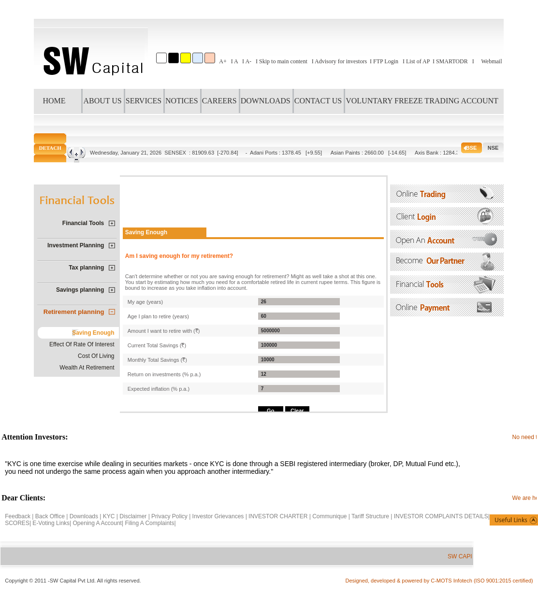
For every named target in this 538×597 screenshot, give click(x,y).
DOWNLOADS (266, 101)
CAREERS (219, 101)
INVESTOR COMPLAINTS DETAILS (441, 516)
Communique (329, 516)
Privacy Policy (169, 516)
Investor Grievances (218, 516)
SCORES (17, 523)
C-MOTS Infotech (452, 580)
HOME (54, 101)
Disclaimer (132, 516)
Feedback (17, 516)
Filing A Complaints (149, 523)
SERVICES (143, 101)
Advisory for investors (341, 61)
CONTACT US (318, 101)
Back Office (50, 516)
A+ (222, 61)
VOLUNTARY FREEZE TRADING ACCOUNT (422, 101)
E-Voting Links (51, 523)
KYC (109, 516)
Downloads (84, 516)
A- (248, 61)
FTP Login (385, 61)
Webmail (491, 61)
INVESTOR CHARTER (278, 516)
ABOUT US (102, 101)
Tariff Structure (370, 516)
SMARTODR (452, 61)
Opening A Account (97, 523)
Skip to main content (283, 61)
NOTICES (181, 101)
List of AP (418, 61)
